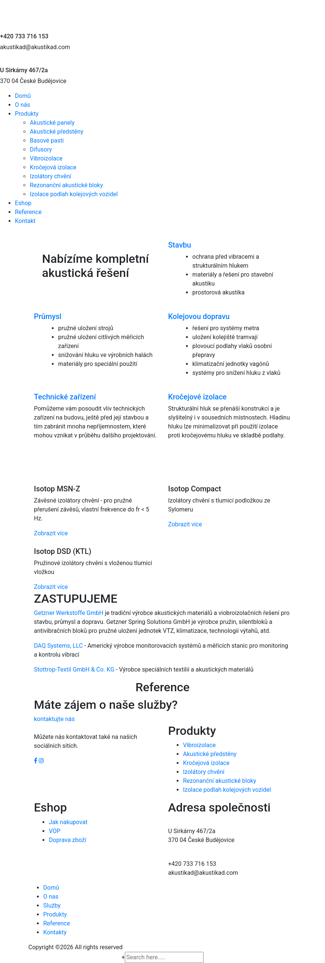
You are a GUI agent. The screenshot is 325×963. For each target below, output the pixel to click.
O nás (22, 104)
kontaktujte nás (54, 719)
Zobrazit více (51, 533)
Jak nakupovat (68, 822)
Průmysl (47, 316)
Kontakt (25, 220)
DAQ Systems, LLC (58, 645)
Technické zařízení (65, 396)
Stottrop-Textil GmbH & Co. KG (74, 669)
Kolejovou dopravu (199, 316)
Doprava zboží (67, 840)
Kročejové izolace (197, 396)
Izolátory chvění (50, 176)
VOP (54, 831)
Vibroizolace (46, 158)
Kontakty (55, 932)
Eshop (23, 203)
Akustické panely (52, 122)
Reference (28, 212)
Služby (52, 905)
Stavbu (179, 244)
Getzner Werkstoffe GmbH (68, 612)
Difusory (41, 149)
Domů (23, 95)
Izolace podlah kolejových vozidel (74, 194)
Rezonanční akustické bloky (66, 185)
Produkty (26, 113)
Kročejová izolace (53, 167)
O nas (51, 896)
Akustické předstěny (56, 131)
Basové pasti (47, 140)
